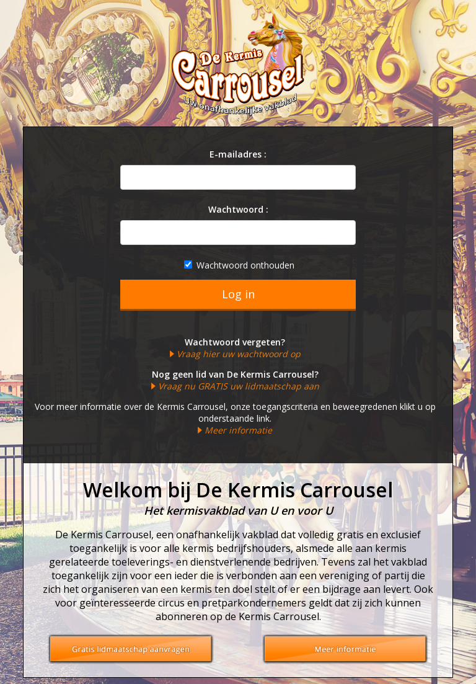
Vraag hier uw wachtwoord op (239, 354)
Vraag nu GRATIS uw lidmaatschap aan (238, 386)
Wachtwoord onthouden (239, 265)
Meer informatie (238, 430)
